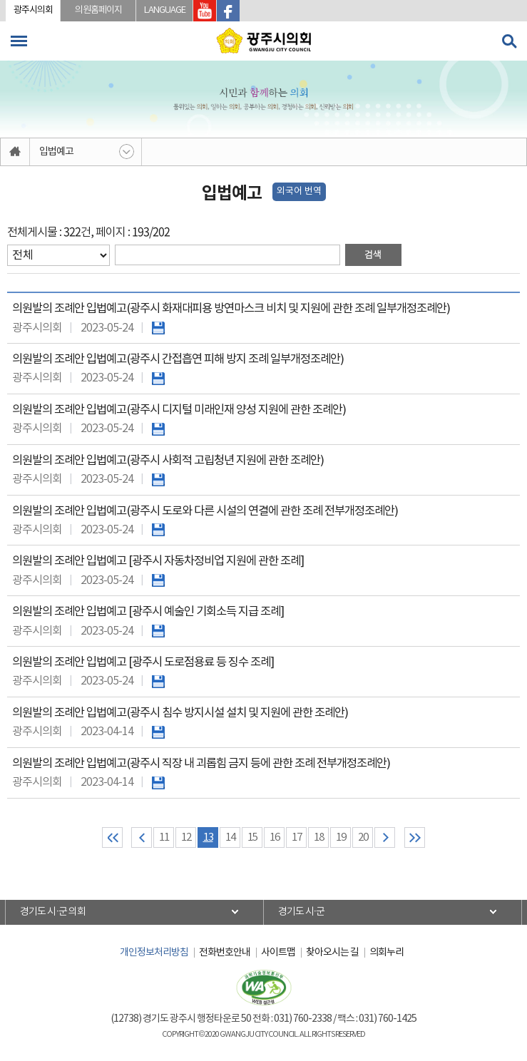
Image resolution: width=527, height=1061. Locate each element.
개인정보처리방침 (154, 952)
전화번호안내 (224, 952)
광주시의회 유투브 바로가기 (204, 10)
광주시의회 (33, 10)
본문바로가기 (0, 0)
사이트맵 (278, 952)
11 (164, 837)
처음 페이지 (112, 837)
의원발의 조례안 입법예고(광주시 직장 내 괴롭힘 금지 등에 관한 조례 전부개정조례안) (201, 764)
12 (186, 837)
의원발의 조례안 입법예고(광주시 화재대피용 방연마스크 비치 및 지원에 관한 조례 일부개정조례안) (231, 309)
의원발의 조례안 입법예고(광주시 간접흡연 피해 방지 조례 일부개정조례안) (178, 360)
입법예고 (56, 152)
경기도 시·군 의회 (53, 912)
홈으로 (15, 151)
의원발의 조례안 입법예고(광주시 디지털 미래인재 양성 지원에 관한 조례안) (179, 410)
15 (252, 837)
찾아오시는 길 (332, 952)
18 (319, 837)
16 (275, 837)
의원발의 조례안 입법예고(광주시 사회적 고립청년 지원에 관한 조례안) (168, 461)
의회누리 (386, 952)
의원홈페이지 (98, 10)
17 (297, 837)
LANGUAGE (164, 10)
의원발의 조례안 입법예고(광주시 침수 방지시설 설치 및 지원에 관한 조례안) (180, 713)
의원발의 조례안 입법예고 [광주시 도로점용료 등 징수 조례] (143, 663)
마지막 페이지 (414, 837)
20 (363, 837)
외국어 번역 (299, 191)
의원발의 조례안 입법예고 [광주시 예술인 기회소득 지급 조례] (148, 612)
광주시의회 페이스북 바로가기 (228, 10)
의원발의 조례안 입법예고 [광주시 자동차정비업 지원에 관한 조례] (158, 561)
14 (230, 837)
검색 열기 (509, 41)
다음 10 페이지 (384, 837)
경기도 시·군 (301, 912)
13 (208, 837)
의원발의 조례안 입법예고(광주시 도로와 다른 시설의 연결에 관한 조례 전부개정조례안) (205, 511)
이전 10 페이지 (141, 837)
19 (341, 837)
